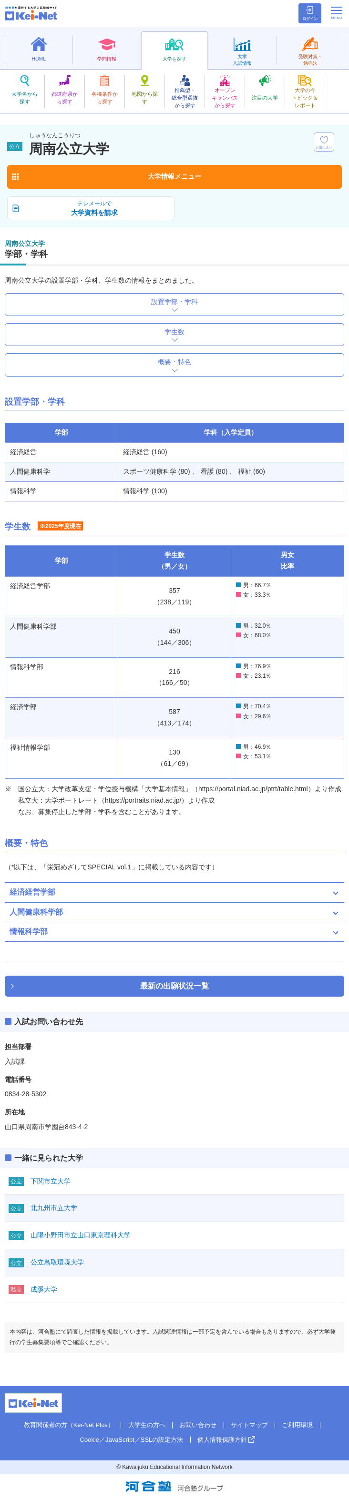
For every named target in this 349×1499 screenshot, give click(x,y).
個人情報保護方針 (222, 1439)
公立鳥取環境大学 (57, 1262)
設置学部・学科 (174, 302)
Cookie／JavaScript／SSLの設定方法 (132, 1439)
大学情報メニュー (174, 176)
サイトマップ (249, 1424)
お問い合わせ (197, 1424)
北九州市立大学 (54, 1208)
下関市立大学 (51, 1181)
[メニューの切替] (336, 12)
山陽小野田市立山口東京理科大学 (81, 1235)
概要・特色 (174, 362)
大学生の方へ (146, 1424)
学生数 (174, 332)
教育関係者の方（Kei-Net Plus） (69, 1424)
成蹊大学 (44, 1289)
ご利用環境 (297, 1424)
